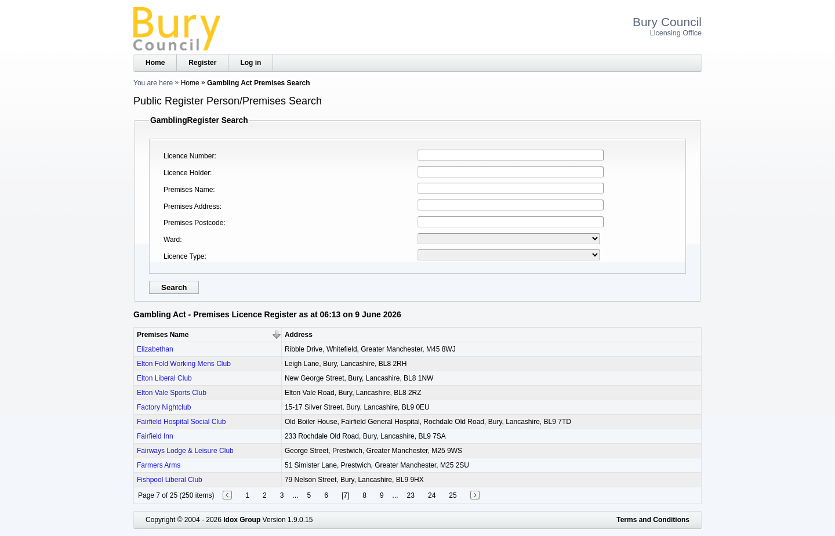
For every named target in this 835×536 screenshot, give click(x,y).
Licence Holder (187, 173)
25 (452, 495)
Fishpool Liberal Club (169, 480)
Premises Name (188, 190)
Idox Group (241, 520)
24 (431, 495)
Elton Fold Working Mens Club (184, 364)
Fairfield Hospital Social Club (181, 422)
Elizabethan (155, 349)
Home (155, 63)
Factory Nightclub (164, 407)
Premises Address (192, 206)
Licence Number (189, 156)
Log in (250, 63)
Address (299, 335)
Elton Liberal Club (164, 378)
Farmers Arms (158, 465)
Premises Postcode (193, 223)
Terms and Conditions (652, 520)
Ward (172, 240)
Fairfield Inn (155, 436)
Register (202, 63)
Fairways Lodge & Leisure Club (185, 451)
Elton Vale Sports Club (171, 393)
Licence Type (184, 256)
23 (411, 495)
